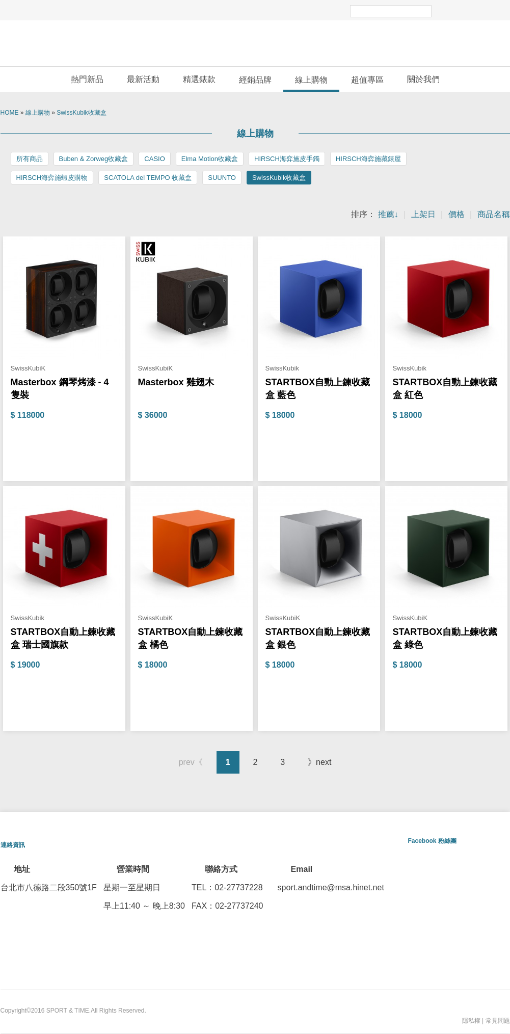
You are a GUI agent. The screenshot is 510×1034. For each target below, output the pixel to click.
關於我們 (423, 79)
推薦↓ (388, 214)
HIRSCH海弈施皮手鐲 (286, 159)
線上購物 (311, 79)
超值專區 (367, 79)
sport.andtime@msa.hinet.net (331, 887)
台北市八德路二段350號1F (49, 887)
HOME (10, 112)
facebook (469, 10)
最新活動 (143, 79)
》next (319, 762)
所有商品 (29, 159)
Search (442, 10)
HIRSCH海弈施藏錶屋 (368, 159)
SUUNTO (222, 177)
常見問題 (498, 1020)
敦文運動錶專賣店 (255, 43)
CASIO (154, 159)
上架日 (423, 214)
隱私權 (471, 1020)
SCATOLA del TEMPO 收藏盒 (148, 177)
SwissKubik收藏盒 (81, 112)
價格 (456, 214)
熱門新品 (87, 79)
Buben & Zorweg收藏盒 (93, 159)
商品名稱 (493, 214)
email (497, 10)
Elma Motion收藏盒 (209, 159)
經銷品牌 (255, 79)
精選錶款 (199, 79)
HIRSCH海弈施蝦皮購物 (52, 177)
